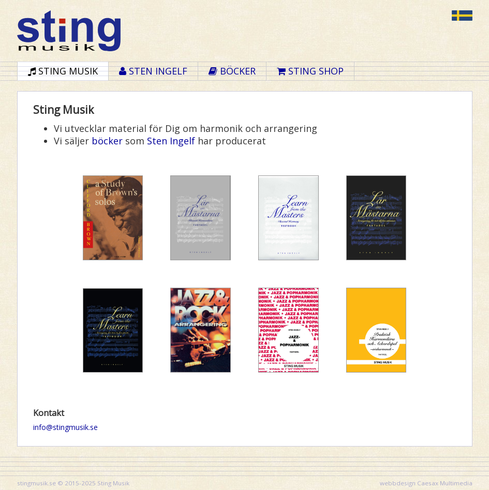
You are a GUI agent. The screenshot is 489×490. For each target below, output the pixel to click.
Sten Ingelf (171, 141)
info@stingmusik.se (65, 427)
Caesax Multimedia (444, 483)
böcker (107, 141)
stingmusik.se (36, 483)
